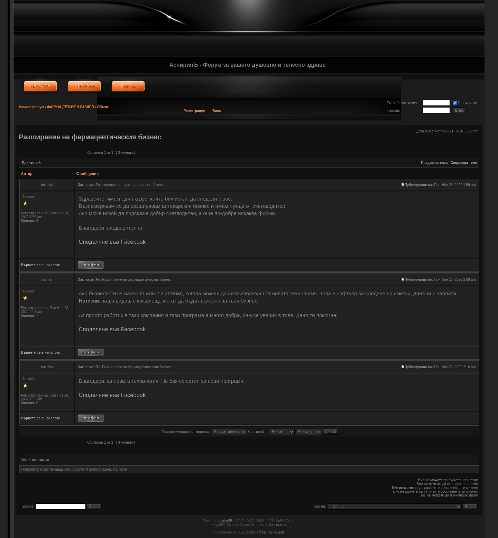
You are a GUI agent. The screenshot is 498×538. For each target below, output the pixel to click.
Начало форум (31, 107)
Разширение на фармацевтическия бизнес (90, 137)
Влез (216, 111)
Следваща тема (464, 163)
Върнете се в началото (41, 265)
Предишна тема (434, 163)
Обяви (102, 107)
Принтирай (31, 163)
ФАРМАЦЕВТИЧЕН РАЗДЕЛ (70, 107)
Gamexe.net (278, 525)
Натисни (89, 301)
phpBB (227, 521)
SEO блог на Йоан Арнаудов (261, 532)
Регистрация (194, 111)
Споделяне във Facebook (112, 242)
